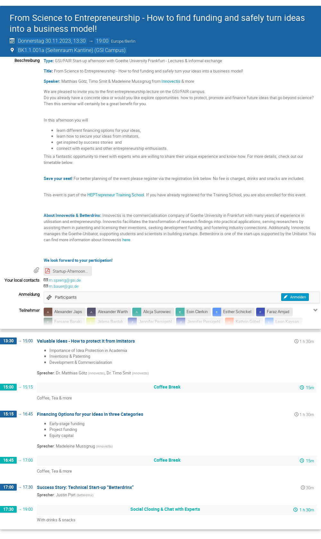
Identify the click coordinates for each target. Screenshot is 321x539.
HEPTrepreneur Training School (115, 195)
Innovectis (171, 81)
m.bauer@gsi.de (64, 286)
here (126, 240)
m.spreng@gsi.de (65, 280)
